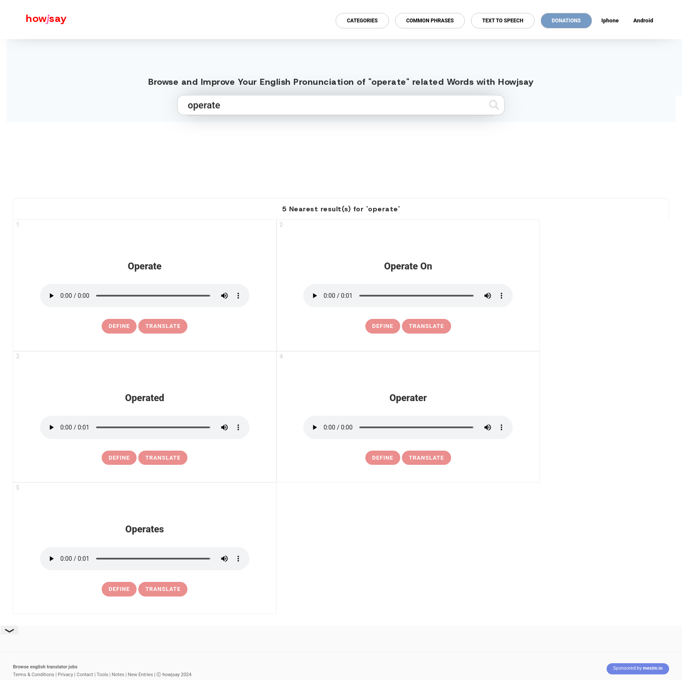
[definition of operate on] (382, 326)
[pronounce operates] (144, 558)
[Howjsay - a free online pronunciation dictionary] (33, 20)
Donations (566, 21)
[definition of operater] (382, 458)
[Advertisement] (341, 156)
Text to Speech (502, 21)
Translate (163, 326)
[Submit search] (494, 104)
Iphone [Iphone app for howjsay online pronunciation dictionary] (610, 20)
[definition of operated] (119, 458)
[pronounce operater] (408, 427)
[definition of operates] (119, 589)
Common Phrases (430, 21)
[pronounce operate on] (408, 295)
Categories (362, 21)
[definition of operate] (119, 326)
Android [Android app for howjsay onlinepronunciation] (643, 20)
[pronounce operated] (144, 427)
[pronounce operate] (144, 295)
